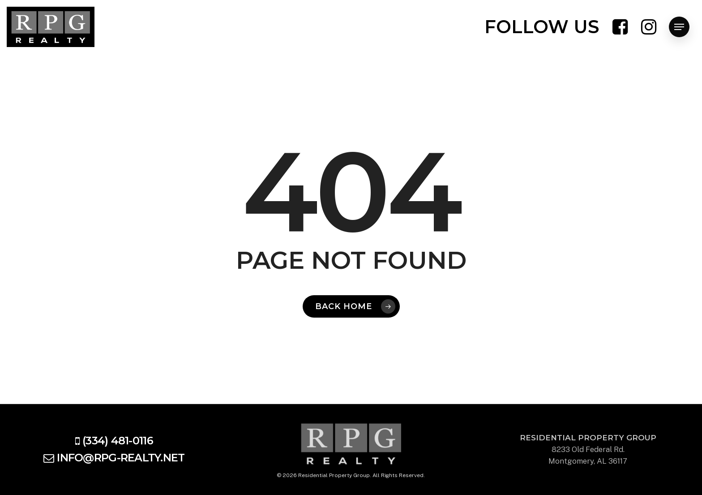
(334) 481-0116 (117, 440)
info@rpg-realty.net (120, 457)
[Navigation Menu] (679, 27)
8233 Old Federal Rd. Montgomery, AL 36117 (588, 449)
